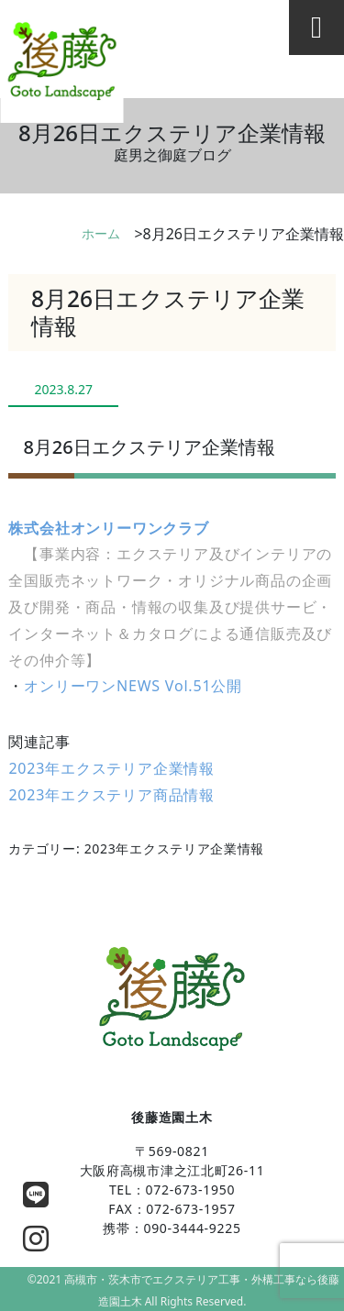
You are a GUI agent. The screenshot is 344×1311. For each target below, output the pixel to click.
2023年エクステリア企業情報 (111, 768)
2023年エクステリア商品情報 (111, 795)
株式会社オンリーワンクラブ (108, 528)
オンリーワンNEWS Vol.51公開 (133, 686)
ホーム (101, 233)
